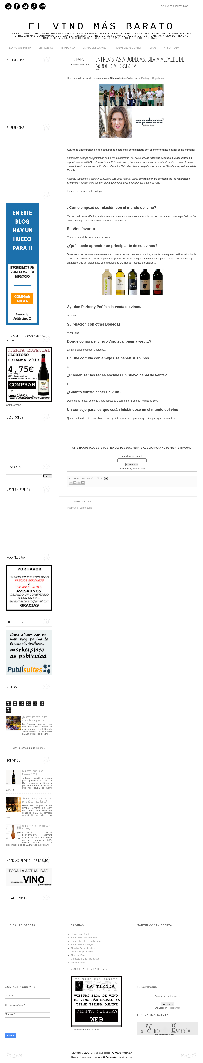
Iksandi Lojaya (124, 1057)
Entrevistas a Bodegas (82, 944)
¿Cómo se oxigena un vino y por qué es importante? (36, 800)
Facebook (17, 6)
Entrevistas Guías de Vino (84, 937)
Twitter (25, 6)
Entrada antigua (193, 514)
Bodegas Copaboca (152, 78)
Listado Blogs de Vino (82, 951)
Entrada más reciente (69, 514)
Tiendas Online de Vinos (83, 948)
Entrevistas (46, 48)
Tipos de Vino (78, 955)
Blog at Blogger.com (81, 1057)
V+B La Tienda (171, 48)
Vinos (153, 48)
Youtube (42, 6)
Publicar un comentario (79, 507)
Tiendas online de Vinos (128, 48)
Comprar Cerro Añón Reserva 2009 (32, 773)
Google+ (34, 6)
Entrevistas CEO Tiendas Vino (86, 941)
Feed (8, 6)
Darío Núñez (95, 478)
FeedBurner (139, 468)
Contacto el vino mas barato (85, 958)
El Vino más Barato (101, 26)
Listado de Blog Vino (94, 48)
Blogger (40, 748)
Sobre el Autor (78, 962)
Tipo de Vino (68, 48)
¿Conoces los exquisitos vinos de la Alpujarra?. (35, 719)
